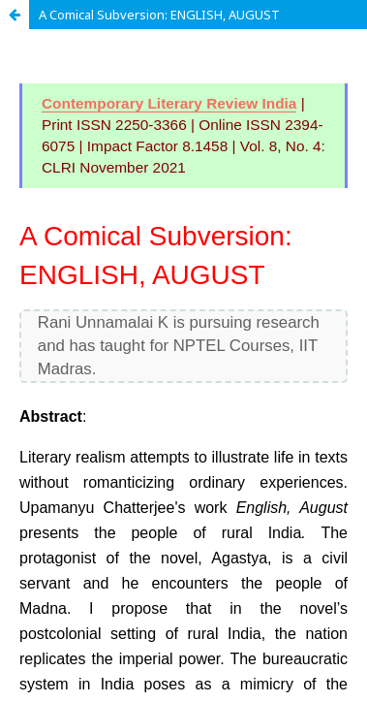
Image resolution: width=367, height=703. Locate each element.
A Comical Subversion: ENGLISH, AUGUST (159, 14)
